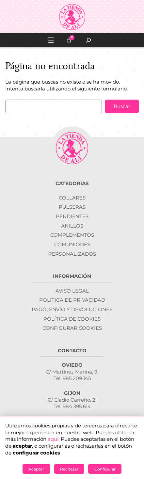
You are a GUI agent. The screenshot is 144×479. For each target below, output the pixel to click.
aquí (53, 439)
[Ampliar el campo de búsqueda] (89, 40)
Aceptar (36, 469)
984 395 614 (77, 406)
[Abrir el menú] (51, 40)
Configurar (105, 469)
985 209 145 (77, 378)
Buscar (122, 106)
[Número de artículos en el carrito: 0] (68, 40)
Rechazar (69, 469)
